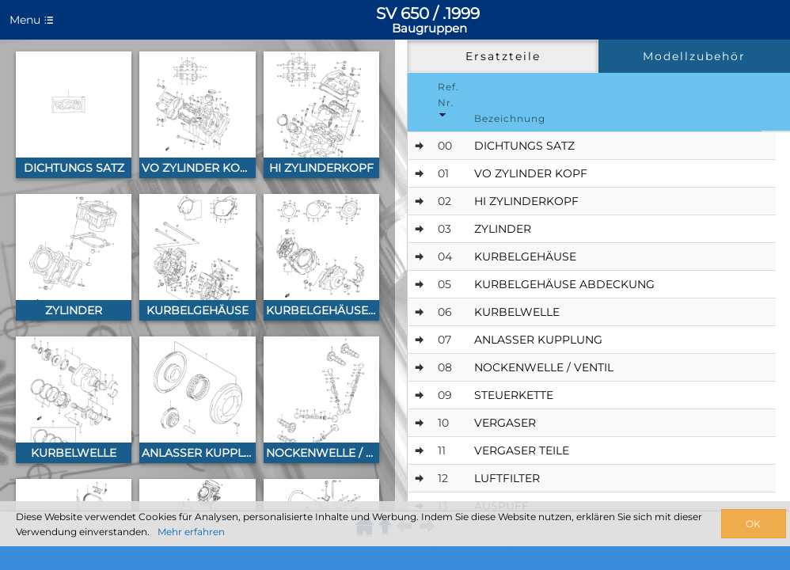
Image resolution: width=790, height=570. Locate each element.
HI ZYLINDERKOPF (526, 201)
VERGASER (505, 423)
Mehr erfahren (191, 532)
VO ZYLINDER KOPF (530, 173)
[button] (73, 115)
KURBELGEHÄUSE (525, 256)
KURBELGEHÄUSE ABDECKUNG (564, 284)
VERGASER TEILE (521, 450)
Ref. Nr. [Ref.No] (448, 99)
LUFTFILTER (507, 478)
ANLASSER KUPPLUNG (538, 339)
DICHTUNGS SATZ (524, 146)
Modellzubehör (694, 56)
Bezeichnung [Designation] (509, 118)
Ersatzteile (503, 56)
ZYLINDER (502, 229)
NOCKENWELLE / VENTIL (543, 367)
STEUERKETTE (513, 395)
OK (753, 524)
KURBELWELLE (517, 312)
